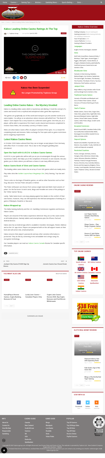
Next (12, 305)
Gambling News (51, 2)
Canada (27, 422)
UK (26, 434)
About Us (5, 422)
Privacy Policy (45, 445)
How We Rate (6, 428)
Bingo (48, 422)
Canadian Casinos (94, 270)
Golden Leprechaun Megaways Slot (30, 173)
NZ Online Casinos (94, 260)
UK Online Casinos (81, 270)
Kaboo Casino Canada (36, 243)
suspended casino (13, 253)
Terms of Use (57, 445)
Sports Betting (67, 2)
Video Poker (50, 436)
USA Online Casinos (81, 279)
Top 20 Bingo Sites (73, 425)
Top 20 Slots (71, 428)
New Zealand (29, 425)
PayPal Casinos (72, 436)
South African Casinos (81, 261)
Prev (6, 305)
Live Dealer (49, 428)
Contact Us (5, 425)
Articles (38, 2)
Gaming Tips (25, 2)
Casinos (13, 2)
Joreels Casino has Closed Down (55, 264)
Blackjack (49, 425)
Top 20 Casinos (72, 422)
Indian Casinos (81, 289)
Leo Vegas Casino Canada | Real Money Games (91, 215)
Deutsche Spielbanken (94, 279)
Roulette (48, 431)
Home (5, 2)
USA (26, 436)
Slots (79, 2)
